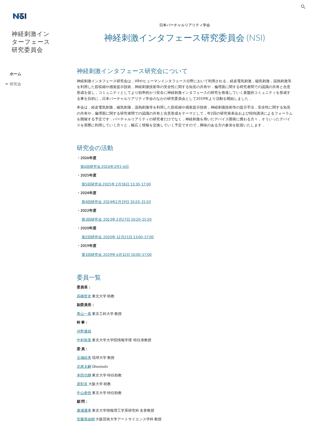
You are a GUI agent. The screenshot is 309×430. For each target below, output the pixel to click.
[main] (185, 32)
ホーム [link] (15, 73)
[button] (303, 7)
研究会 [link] (15, 84)
